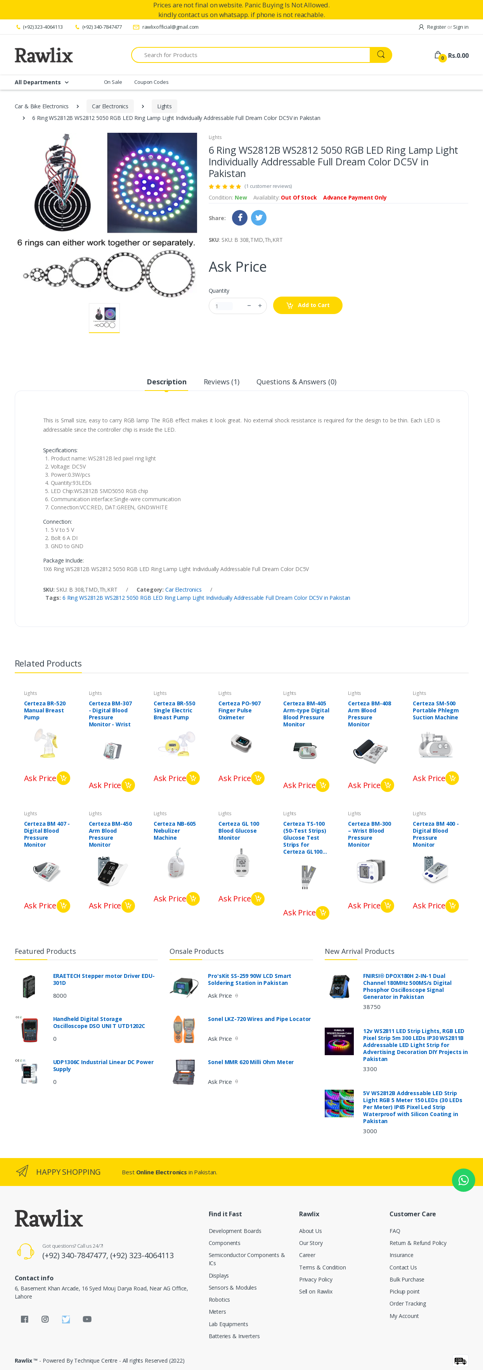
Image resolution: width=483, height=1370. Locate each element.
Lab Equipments (228, 1324)
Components (225, 1243)
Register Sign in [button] (443, 26)
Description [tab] (166, 381)
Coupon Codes (151, 81)
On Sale (113, 81)
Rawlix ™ (26, 1360)
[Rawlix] (44, 54)
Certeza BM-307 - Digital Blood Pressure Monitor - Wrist (110, 714)
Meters (217, 1311)
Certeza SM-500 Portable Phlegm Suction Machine (436, 710)
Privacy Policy (315, 1279)
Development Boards (235, 1231)
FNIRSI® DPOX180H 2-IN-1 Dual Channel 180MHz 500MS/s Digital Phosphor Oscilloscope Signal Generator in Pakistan (407, 986)
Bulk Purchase (407, 1279)
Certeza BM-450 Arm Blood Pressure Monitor (110, 834)
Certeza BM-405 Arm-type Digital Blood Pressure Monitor (306, 714)
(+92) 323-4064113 (39, 26)
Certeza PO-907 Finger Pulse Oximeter (239, 710)
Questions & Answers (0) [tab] (296, 381)
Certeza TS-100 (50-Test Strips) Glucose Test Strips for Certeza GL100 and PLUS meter (305, 837)
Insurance (402, 1255)
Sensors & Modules (233, 1287)
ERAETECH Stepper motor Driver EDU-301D (104, 979)
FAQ (395, 1231)
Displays (219, 1275)
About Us (310, 1231)
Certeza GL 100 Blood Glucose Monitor (238, 830)
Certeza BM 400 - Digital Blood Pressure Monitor (436, 834)
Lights (164, 106)
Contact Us (403, 1267)
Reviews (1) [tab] (221, 381)
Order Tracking (408, 1303)
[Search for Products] (250, 55)
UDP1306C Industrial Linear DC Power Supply (103, 1066)
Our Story (311, 1243)
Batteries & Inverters (234, 1336)
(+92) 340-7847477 (98, 26)
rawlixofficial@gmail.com (166, 26)
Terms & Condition (322, 1267)
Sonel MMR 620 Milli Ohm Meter (251, 1062)
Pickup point (404, 1291)
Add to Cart (308, 305)
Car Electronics (110, 106)
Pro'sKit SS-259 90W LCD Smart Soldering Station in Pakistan (249, 979)
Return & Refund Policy (418, 1243)
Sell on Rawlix (315, 1291)
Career (307, 1255)
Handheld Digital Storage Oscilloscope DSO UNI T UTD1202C (99, 1023)
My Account (404, 1316)
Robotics (219, 1299)
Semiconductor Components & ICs (247, 1259)
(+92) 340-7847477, (76, 1255)
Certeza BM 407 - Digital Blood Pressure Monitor (47, 834)
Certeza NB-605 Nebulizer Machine (175, 830)
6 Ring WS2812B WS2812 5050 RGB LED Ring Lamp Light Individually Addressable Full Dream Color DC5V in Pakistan (206, 597)
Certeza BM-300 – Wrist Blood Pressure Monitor (369, 834)
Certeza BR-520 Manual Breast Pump (45, 710)
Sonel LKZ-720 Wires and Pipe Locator (259, 1019)
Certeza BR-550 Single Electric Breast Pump (174, 710)
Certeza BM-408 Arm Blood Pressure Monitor (369, 714)
